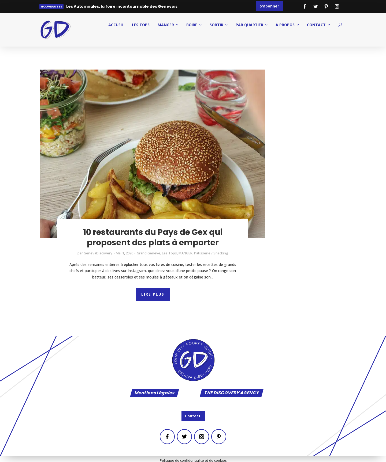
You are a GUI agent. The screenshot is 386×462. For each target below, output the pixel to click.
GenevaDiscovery (98, 253)
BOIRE (191, 24)
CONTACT (316, 24)
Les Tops (141, 24)
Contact (193, 415)
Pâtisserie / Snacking (211, 253)
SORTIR (216, 24)
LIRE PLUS (152, 294)
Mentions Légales (154, 393)
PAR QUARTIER (249, 24)
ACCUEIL (116, 24)
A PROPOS (285, 24)
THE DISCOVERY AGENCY (231, 393)
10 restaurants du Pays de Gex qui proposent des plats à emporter (152, 237)
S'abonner (269, 6)
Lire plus (78, 7)
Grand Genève (148, 253)
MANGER (166, 24)
